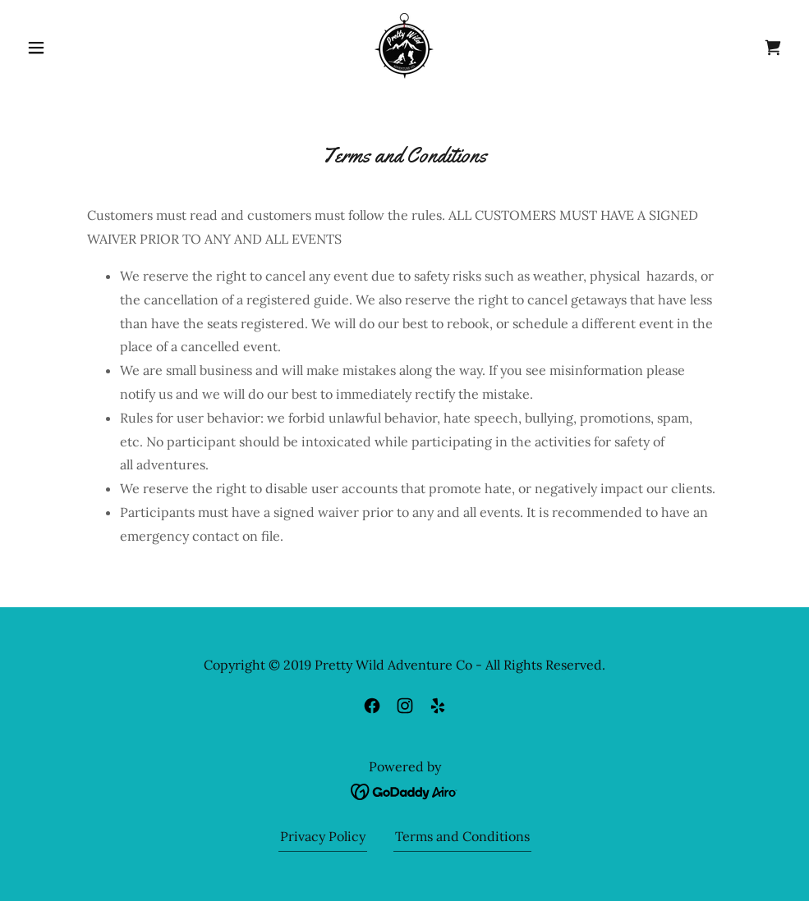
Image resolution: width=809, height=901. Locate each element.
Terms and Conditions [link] (462, 836)
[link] (405, 46)
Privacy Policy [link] (322, 836)
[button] (78, 47)
